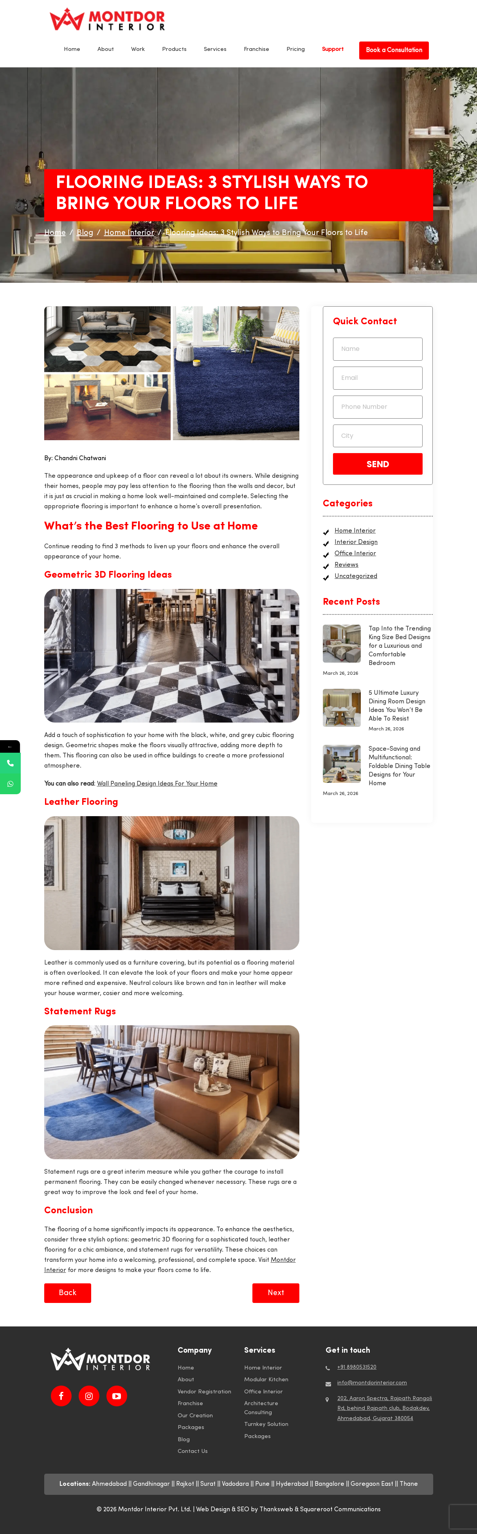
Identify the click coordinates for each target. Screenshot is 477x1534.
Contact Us (193, 1451)
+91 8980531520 (356, 1367)
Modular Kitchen (266, 1380)
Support (333, 49)
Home (72, 49)
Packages (191, 1428)
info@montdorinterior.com (372, 1383)
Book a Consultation (394, 50)
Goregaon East (372, 1484)
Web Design (213, 1510)
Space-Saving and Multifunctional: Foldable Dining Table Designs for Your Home (399, 766)
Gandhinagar (151, 1484)
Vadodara (235, 1484)
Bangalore (329, 1484)
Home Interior (355, 531)
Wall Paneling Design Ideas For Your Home (157, 784)
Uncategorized (356, 576)
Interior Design (356, 542)
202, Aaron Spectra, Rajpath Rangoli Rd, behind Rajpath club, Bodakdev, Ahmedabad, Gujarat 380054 (384, 1408)
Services (215, 49)
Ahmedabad (109, 1484)
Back (68, 1293)
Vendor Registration (204, 1392)
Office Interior (355, 554)
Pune (262, 1484)
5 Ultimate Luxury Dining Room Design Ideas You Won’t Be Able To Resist (397, 706)
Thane (409, 1484)
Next (276, 1293)
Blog (184, 1440)
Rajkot (185, 1484)
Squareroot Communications (340, 1510)
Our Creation (195, 1416)
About (105, 49)
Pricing (295, 49)
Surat (208, 1484)
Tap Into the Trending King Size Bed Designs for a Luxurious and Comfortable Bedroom (400, 646)
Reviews (346, 565)
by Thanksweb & (275, 1510)
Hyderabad (292, 1484)
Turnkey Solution (266, 1424)
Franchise (256, 49)
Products (174, 49)
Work (138, 49)
